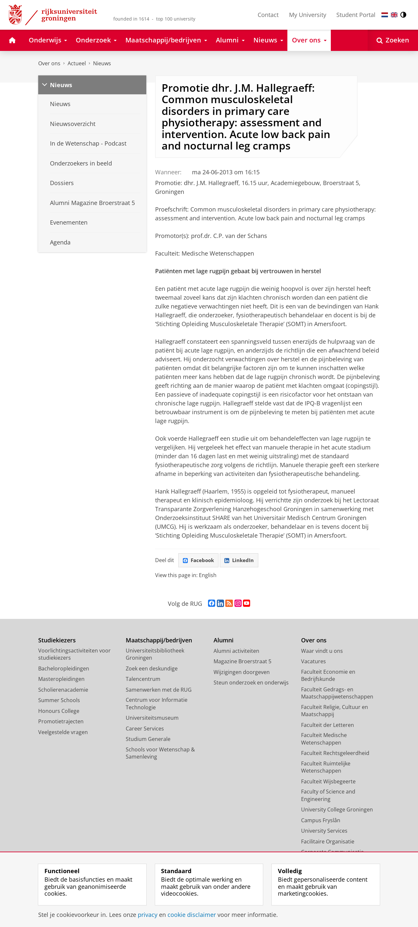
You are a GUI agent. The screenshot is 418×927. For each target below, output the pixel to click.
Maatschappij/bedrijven (159, 640)
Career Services (145, 728)
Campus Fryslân (320, 820)
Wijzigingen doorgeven (242, 672)
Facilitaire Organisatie (327, 841)
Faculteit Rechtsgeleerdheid (335, 753)
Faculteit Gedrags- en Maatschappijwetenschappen (337, 693)
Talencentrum (143, 679)
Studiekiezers (57, 640)
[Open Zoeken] (393, 40)
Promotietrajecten (61, 721)
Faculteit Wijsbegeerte (328, 781)
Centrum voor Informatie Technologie (156, 704)
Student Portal (356, 15)
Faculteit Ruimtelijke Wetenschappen (325, 767)
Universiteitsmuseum (152, 718)
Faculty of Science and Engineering (328, 795)
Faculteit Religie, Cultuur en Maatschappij (334, 711)
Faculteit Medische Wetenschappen (324, 739)
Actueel (77, 63)
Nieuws (102, 63)
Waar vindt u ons (322, 651)
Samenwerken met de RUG (159, 690)
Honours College (58, 711)
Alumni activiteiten (236, 651)
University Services (324, 831)
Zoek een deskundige (152, 668)
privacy (147, 915)
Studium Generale (148, 739)
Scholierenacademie (63, 690)
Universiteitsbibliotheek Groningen (155, 654)
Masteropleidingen (61, 679)
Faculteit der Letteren (327, 725)
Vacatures (313, 661)
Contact (268, 15)
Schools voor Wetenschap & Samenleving (160, 753)
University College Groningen (337, 809)
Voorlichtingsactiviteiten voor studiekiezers (74, 654)
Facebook (199, 560)
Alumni (223, 640)
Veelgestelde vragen (63, 732)
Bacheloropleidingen (63, 668)
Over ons (49, 63)
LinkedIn (241, 560)
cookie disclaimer (192, 915)
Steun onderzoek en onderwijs (251, 682)
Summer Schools (59, 700)
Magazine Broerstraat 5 (242, 661)
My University (307, 15)
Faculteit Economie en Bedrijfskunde (328, 675)
